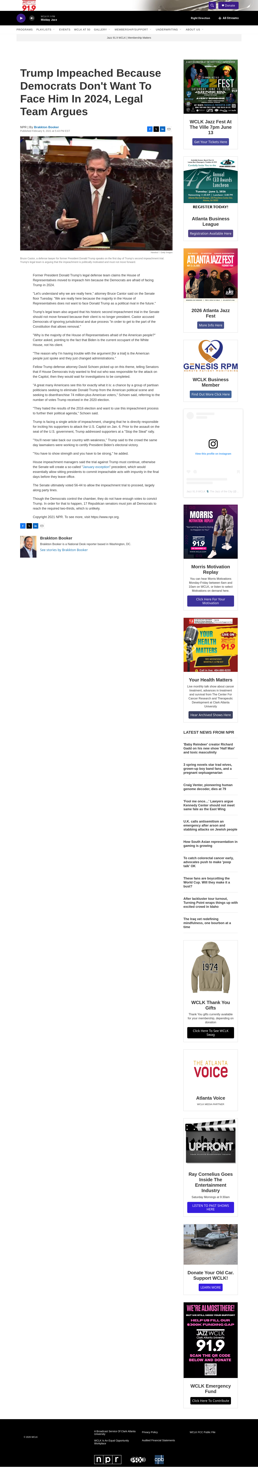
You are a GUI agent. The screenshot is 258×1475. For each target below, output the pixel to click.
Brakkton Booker (46, 135)
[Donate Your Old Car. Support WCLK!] (211, 1252)
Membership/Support (131, 37)
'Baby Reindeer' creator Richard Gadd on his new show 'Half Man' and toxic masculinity (209, 756)
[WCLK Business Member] (211, 364)
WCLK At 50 (82, 37)
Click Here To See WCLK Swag (211, 1041)
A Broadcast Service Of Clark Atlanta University (115, 1441)
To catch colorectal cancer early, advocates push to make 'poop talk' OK (208, 870)
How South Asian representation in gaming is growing (210, 852)
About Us (193, 37)
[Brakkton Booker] (28, 555)
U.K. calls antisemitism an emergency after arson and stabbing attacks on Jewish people (210, 833)
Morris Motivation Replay (210, 577)
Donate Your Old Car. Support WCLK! (210, 1283)
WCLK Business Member (211, 390)
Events (64, 37)
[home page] (26, 9)
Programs (25, 37)
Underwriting (167, 37)
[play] (21, 26)
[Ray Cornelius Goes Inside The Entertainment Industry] (211, 1150)
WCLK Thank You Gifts (210, 1013)
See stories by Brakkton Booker (64, 558)
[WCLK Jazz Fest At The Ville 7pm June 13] (211, 95)
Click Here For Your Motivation (210, 609)
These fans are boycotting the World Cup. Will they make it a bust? (206, 890)
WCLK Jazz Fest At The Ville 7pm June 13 (211, 135)
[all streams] (228, 26)
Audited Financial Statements (158, 1448)
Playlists (44, 37)
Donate (232, 9)
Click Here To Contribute (210, 1409)
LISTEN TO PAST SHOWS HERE (210, 1216)
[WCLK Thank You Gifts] (211, 976)
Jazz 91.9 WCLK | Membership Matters (129, 45)
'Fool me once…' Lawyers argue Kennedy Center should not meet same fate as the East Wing (209, 813)
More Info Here (210, 333)
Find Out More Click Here (211, 402)
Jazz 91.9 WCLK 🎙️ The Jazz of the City (209, 499)
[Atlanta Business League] (211, 192)
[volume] (32, 26)
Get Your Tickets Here (210, 150)
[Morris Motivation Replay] (211, 540)
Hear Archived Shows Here (210, 723)
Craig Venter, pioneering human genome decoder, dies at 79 (208, 795)
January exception (96, 475)
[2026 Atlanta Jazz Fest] (211, 284)
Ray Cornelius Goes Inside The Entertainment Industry (211, 1190)
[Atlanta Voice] (211, 1078)
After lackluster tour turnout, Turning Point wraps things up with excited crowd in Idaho (210, 911)
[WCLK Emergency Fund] (211, 1348)
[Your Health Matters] (211, 653)
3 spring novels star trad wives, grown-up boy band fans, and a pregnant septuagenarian (207, 777)
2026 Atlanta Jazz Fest (211, 321)
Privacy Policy (150, 1440)
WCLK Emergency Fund (211, 1396)
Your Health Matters (210, 688)
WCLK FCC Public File (203, 1440)
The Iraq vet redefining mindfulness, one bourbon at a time (207, 931)
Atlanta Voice (210, 1106)
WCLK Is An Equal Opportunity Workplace (111, 1450)
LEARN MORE (210, 1295)
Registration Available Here (211, 241)
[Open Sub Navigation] (54, 37)
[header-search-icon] (214, 9)
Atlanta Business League (211, 229)
